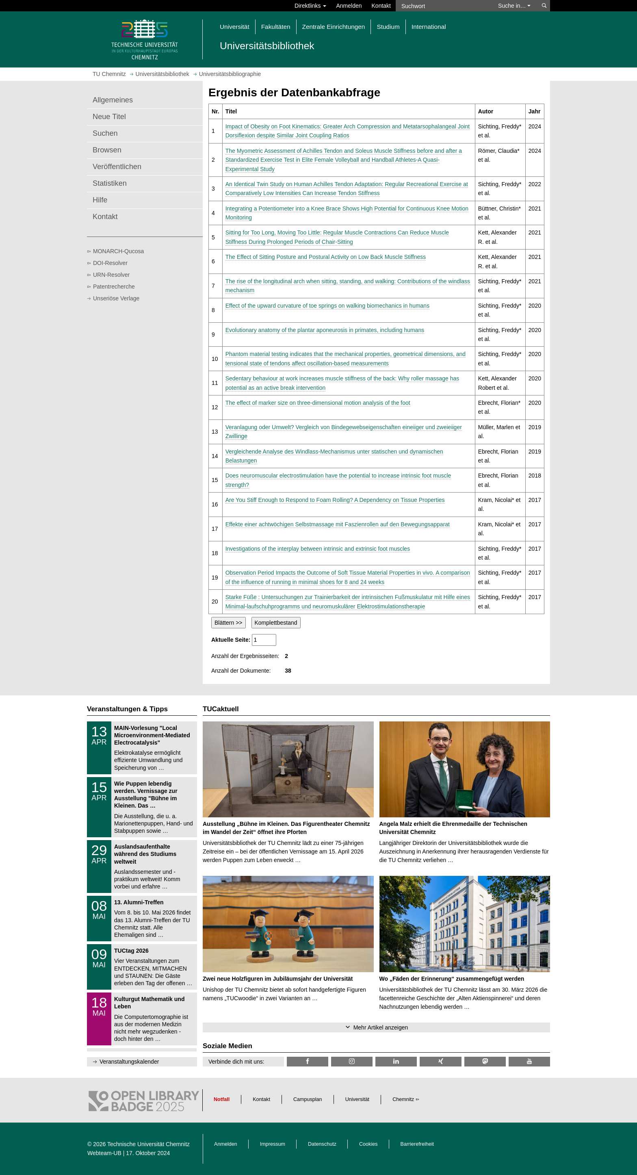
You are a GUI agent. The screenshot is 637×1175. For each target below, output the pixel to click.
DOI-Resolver (110, 263)
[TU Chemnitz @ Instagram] (352, 1061)
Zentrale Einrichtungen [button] (333, 26)
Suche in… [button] (514, 5)
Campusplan (307, 1099)
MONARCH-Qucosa (118, 251)
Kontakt (381, 5)
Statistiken (110, 183)
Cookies (368, 1144)
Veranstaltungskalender (129, 1061)
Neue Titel (109, 117)
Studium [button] (388, 26)
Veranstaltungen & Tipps (127, 709)
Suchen (105, 133)
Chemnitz (403, 1099)
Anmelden (349, 5)
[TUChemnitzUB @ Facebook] (307, 1061)
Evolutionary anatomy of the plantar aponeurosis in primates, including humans (325, 330)
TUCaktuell (221, 709)
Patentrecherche (114, 286)
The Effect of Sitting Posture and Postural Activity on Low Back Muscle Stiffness (325, 257)
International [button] (429, 26)
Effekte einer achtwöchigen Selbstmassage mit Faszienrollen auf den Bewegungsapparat (337, 524)
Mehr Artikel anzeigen (380, 1027)
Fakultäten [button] (275, 26)
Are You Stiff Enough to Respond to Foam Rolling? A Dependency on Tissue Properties (335, 500)
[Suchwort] (443, 5)
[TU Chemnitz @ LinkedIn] (396, 1061)
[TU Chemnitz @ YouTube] (529, 1061)
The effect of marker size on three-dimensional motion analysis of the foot (317, 403)
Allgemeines (113, 100)
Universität (357, 1099)
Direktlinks (310, 5)
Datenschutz (322, 1144)
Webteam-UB (104, 1153)
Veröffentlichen (117, 167)
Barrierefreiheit (417, 1144)
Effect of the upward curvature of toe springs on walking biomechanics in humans (327, 305)
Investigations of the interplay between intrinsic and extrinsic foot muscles (317, 548)
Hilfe (100, 200)
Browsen (107, 150)
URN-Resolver (111, 274)
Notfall (222, 1099)
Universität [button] (234, 26)
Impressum (272, 1144)
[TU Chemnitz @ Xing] (440, 1061)
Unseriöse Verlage (116, 298)
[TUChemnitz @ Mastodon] (485, 1061)
